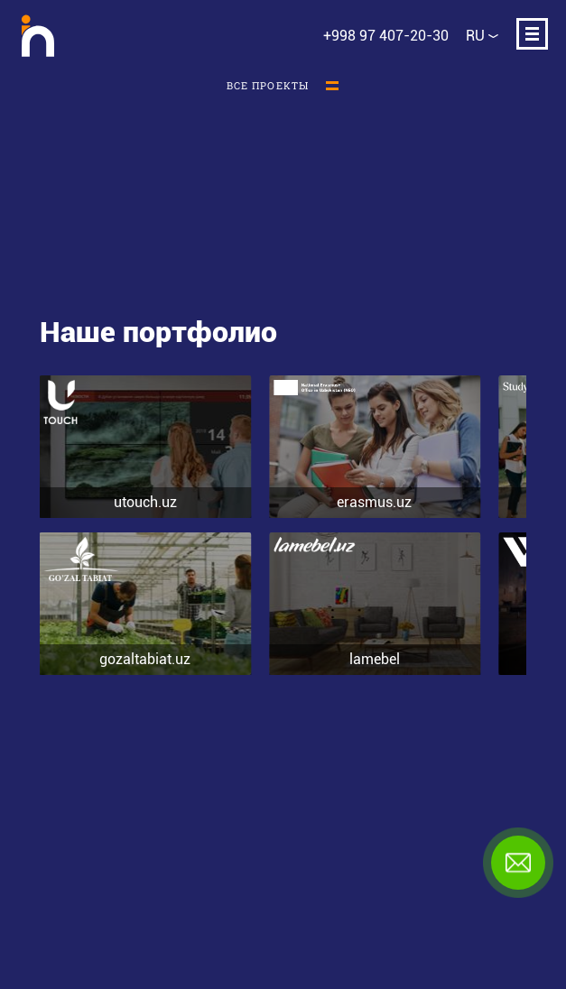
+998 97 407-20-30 (386, 35)
